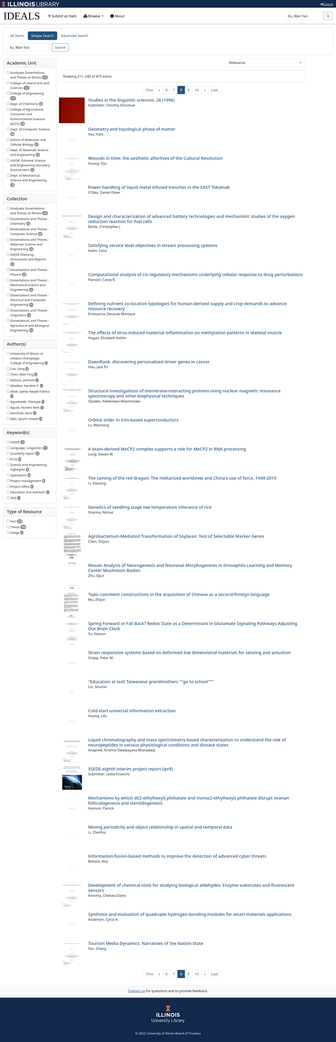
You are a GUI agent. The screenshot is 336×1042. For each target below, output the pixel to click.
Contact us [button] (136, 991)
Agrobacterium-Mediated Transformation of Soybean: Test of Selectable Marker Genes (176, 536)
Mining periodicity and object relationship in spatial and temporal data (160, 827)
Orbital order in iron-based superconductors (133, 420)
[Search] (304, 16)
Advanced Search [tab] (74, 35)
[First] (149, 90)
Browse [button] (92, 16)
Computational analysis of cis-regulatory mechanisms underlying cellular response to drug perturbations (195, 274)
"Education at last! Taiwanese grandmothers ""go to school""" (150, 681)
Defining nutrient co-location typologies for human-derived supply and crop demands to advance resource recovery (187, 306)
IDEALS (21, 16)
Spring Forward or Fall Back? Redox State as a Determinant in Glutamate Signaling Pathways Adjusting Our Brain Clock (192, 626)
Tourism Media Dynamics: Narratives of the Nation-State (145, 943)
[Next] (204, 90)
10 (197, 90)
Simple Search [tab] (42, 35)
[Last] (214, 90)
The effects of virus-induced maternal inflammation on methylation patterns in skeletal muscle (185, 333)
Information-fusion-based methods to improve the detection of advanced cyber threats (177, 856)
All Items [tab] (17, 35)
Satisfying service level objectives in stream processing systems (152, 245)
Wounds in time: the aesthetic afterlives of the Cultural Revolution (155, 158)
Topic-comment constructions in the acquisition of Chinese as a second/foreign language (179, 594)
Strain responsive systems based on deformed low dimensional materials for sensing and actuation (189, 652)
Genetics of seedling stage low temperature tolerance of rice (150, 507)
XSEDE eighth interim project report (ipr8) (130, 769)
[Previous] (159, 90)
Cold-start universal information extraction (132, 711)
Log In (327, 4)
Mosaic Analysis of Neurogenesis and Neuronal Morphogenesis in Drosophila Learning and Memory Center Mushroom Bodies (190, 567)
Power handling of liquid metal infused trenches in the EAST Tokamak (159, 187)
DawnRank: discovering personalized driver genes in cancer (149, 362)
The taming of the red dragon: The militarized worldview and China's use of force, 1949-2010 (182, 478)
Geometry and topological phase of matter (131, 129)
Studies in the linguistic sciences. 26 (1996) (131, 100)
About (117, 16)
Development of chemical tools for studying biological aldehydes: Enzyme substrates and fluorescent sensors (191, 887)
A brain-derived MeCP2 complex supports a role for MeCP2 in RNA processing (167, 449)
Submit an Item (62, 16)
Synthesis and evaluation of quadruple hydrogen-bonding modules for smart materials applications (189, 914)
